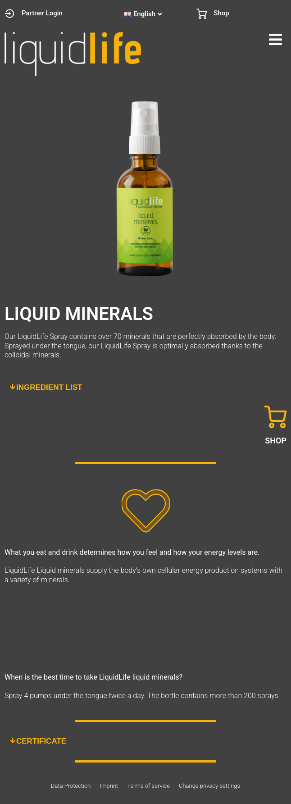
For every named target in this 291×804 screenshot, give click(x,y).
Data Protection (71, 785)
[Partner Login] (10, 14)
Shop (221, 13)
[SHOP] (275, 417)
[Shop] (201, 14)
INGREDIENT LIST (49, 387)
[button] (218, 39)
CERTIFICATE (41, 741)
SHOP (275, 440)
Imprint (109, 785)
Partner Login (42, 13)
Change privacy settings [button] (209, 785)
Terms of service (148, 785)
